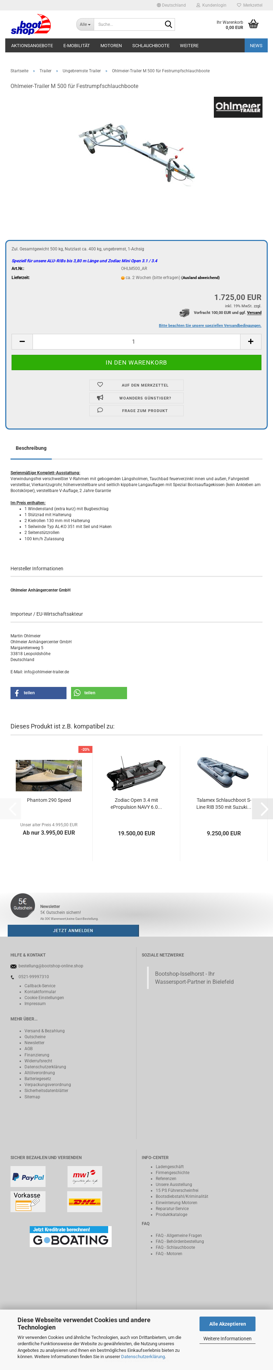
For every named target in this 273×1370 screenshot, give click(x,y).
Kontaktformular (40, 991)
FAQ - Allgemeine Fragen (179, 1235)
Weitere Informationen (227, 1338)
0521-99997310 (34, 976)
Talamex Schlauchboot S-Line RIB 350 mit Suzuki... (223, 803)
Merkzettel (249, 5)
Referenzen (166, 1178)
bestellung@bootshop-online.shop (51, 966)
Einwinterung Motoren (176, 1202)
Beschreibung (31, 448)
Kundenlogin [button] (211, 5)
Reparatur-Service (172, 1208)
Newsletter (34, 1042)
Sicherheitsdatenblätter (46, 1090)
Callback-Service (39, 985)
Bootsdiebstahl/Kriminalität (182, 1196)
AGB (28, 1048)
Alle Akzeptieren (227, 1324)
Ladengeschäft (170, 1166)
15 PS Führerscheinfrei (177, 1190)
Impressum (35, 1003)
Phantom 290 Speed (49, 800)
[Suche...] (85, 24)
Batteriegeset (36, 1078)
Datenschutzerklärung (143, 1356)
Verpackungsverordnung (47, 1084)
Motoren (111, 45)
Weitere (189, 45)
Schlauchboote (150, 45)
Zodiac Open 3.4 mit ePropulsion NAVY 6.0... (136, 803)
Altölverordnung (39, 1072)
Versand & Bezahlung (44, 1030)
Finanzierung (36, 1055)
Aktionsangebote (32, 45)
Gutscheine (35, 1036)
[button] (171, 5)
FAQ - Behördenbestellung (180, 1241)
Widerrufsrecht (38, 1060)
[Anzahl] (136, 342)
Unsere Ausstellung (174, 1184)
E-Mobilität (76, 45)
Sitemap (32, 1096)
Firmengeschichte (172, 1172)
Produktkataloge (171, 1214)
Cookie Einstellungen (44, 997)
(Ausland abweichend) (200, 278)
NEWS (256, 45)
